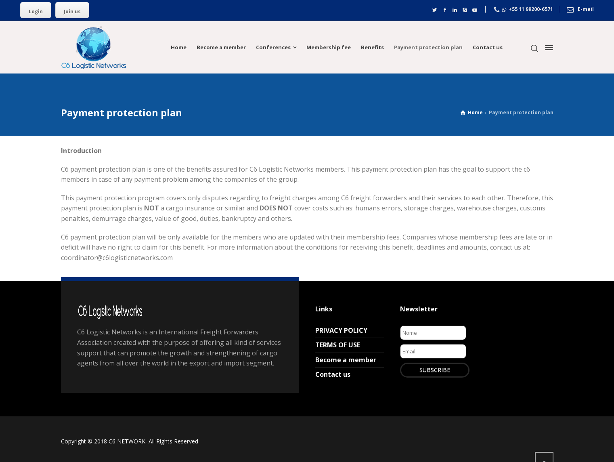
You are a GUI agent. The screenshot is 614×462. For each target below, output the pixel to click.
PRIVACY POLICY (341, 330)
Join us (72, 11)
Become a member (345, 359)
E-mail (586, 9)
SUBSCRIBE (434, 370)
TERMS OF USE (337, 344)
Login (36, 11)
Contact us (332, 374)
